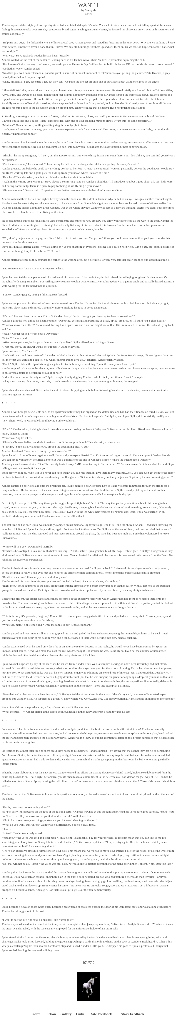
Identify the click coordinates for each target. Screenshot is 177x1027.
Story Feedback (132, 1014)
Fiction (50, 1014)
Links (80, 1014)
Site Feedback (101, 1014)
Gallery (66, 1014)
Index (35, 1014)
